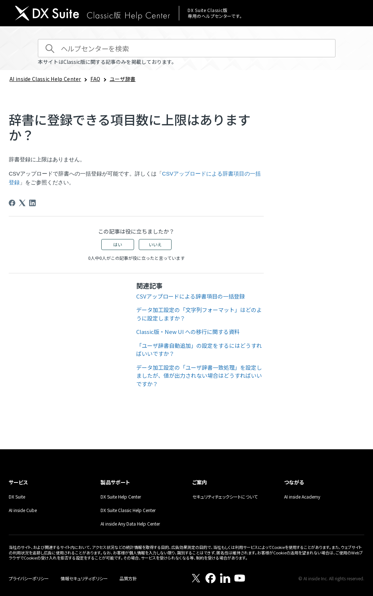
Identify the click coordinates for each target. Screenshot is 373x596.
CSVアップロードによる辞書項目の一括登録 (190, 296)
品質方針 (128, 578)
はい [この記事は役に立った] (117, 244)
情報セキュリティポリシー (84, 578)
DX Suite (17, 496)
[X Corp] (22, 203)
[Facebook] (12, 203)
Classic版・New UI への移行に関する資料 (188, 331)
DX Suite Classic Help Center (128, 510)
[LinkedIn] (32, 203)
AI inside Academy (302, 496)
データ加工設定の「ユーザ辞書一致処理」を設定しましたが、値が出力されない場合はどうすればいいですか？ (199, 376)
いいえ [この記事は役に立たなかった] (155, 244)
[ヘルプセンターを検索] (186, 48)
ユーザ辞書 (123, 78)
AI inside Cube (23, 510)
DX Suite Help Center (121, 496)
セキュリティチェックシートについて (225, 496)
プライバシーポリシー (29, 578)
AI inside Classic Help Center (45, 78)
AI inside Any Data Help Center (130, 523)
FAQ (95, 78)
